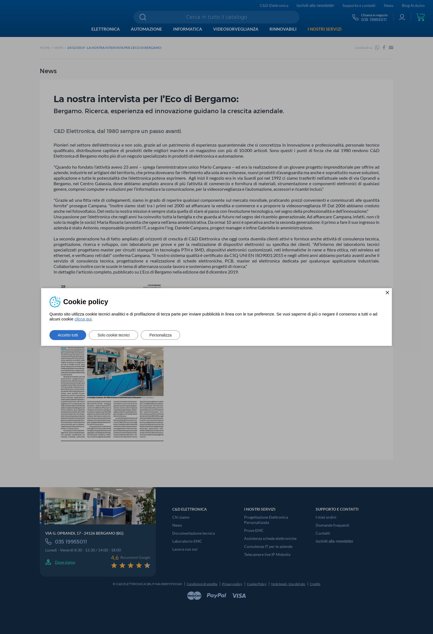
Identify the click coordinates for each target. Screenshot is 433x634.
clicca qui (83, 319)
